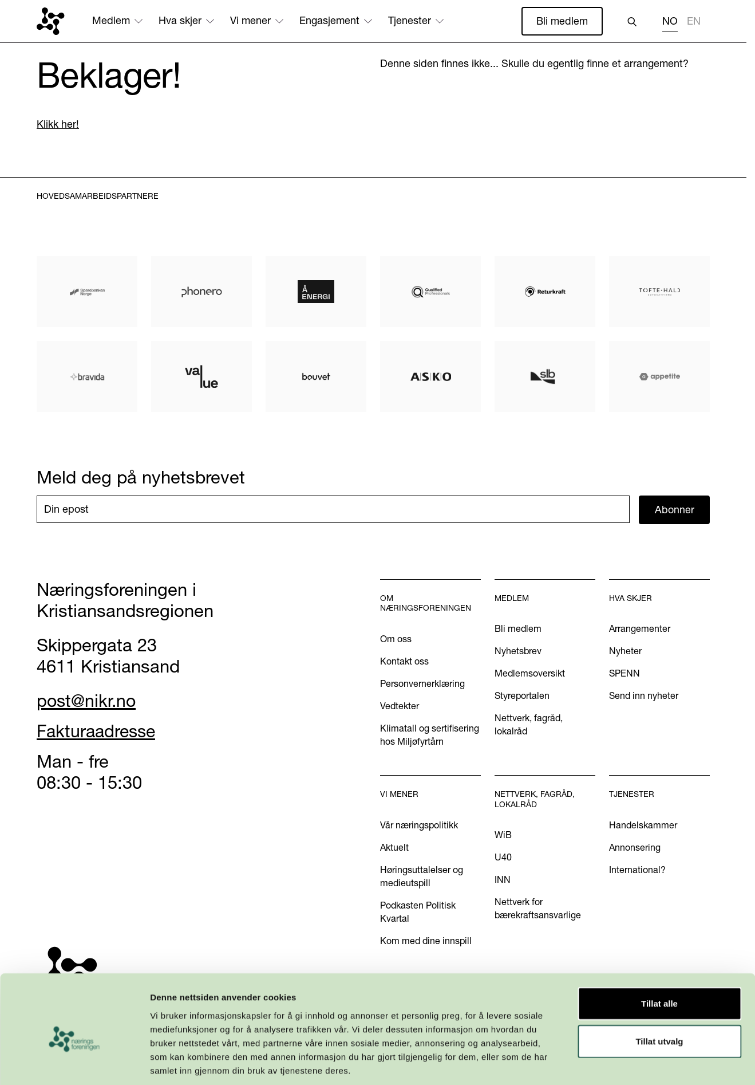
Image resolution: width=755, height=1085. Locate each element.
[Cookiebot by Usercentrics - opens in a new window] (74, 1062)
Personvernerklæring (422, 683)
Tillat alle (659, 949)
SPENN (624, 673)
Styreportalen (522, 696)
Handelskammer (643, 825)
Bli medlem (562, 20)
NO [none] (670, 21)
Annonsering (635, 847)
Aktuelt (394, 847)
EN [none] (694, 21)
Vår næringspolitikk (419, 825)
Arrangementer (639, 629)
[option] (694, 22)
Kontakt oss (404, 661)
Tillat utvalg (659, 987)
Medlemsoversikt (530, 673)
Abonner (674, 509)
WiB (503, 835)
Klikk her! (58, 124)
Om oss (396, 638)
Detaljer (610, 1062)
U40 (503, 857)
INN (503, 880)
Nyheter (625, 651)
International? (637, 869)
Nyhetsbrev (518, 651)
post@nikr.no (88, 700)
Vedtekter (399, 705)
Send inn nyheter (643, 696)
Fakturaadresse (98, 731)
